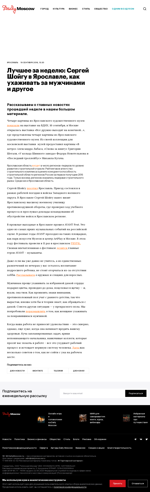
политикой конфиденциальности (70, 487)
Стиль (86, 8)
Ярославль (12, 62)
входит (36, 165)
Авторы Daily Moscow (62, 447)
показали (13, 125)
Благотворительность (119, 447)
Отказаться (138, 483)
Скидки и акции (96, 447)
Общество (101, 8)
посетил (32, 188)
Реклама (86, 439)
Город (44, 8)
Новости (6, 439)
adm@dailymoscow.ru (35, 458)
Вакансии (80, 447)
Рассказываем (25, 275)
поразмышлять (35, 311)
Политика (19, 439)
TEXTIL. (76, 243)
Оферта (44, 447)
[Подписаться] (135, 393)
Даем (76, 347)
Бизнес (73, 8)
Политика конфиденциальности (19, 447)
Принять (117, 483)
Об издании (100, 439)
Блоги (76, 439)
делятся (62, 248)
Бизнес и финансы (37, 439)
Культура (58, 8)
